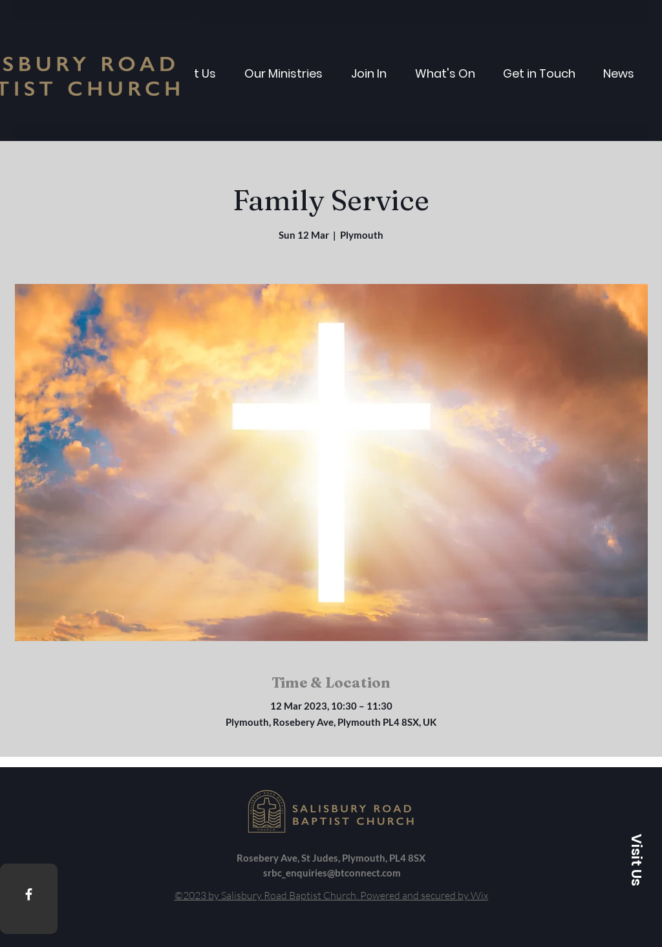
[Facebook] (29, 894)
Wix (479, 895)
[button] (636, 859)
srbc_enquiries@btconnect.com (332, 872)
